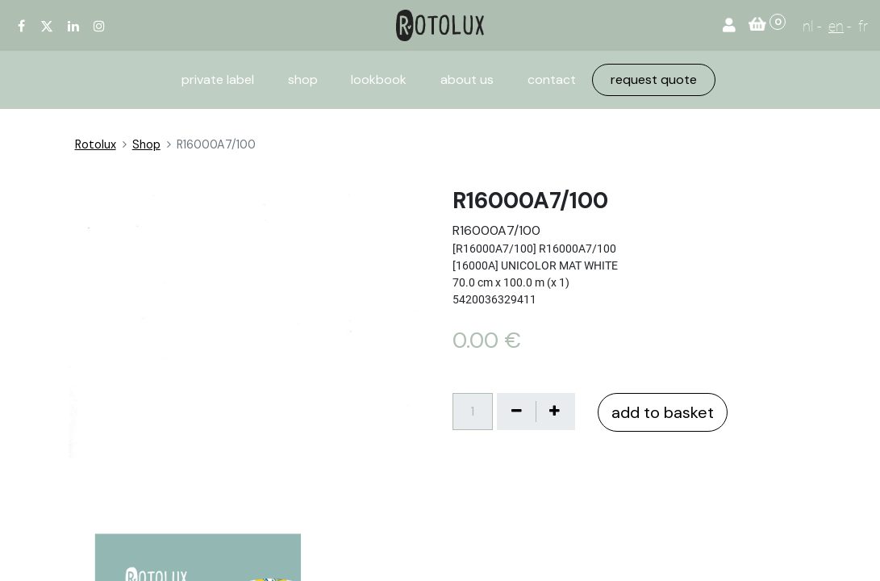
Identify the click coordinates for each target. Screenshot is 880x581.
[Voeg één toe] (555, 411)
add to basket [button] (662, 412)
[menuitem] (218, 80)
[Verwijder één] (517, 411)
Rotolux (95, 144)
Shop (146, 144)
